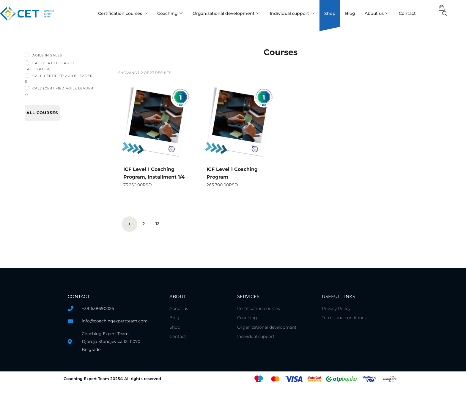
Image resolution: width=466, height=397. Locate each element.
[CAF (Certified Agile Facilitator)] (27, 62)
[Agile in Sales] (27, 55)
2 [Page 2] (143, 235)
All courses (42, 112)
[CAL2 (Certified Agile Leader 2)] (27, 88)
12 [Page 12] (158, 235)
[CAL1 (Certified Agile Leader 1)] (27, 75)
